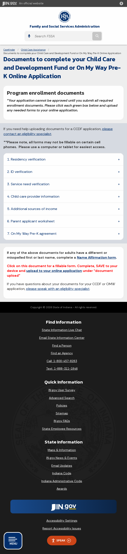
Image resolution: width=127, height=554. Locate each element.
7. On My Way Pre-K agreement (32, 233)
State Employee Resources (61, 429)
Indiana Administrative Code (61, 481)
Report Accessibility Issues (61, 528)
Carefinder (9, 49)
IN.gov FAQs (62, 421)
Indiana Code (61, 473)
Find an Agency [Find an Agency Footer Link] (62, 353)
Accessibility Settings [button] (61, 521)
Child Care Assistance (33, 49)
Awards (62, 489)
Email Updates (61, 466)
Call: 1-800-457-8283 (62, 361)
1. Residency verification (26, 159)
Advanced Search (62, 398)
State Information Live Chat (62, 330)
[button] (122, 3)
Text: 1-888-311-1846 (62, 368)
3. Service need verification (28, 184)
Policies (61, 405)
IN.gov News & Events (61, 458)
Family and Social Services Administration (65, 26)
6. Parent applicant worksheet (31, 221)
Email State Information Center (62, 338)
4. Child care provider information (33, 196)
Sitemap (62, 413)
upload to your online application (54, 270)
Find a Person (62, 345)
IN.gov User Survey (62, 390)
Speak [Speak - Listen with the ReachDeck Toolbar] (61, 540)
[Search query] (62, 36)
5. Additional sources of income (32, 209)
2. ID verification (19, 171)
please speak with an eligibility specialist (58, 288)
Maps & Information (62, 450)
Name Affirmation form (96, 257)
